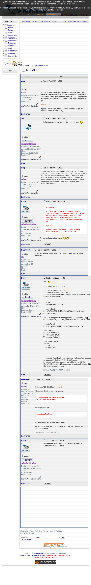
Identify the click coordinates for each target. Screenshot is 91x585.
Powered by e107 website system (32, 562)
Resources (12, 43)
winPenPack (38, 560)
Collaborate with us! (15, 51)
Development (13, 46)
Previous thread (29, 66)
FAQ (10, 48)
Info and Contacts (15, 56)
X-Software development (77, 21)
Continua (53, 14)
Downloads (12, 35)
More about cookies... (36, 14)
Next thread (40, 66)
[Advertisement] (47, 44)
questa (69, 253)
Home (10, 28)
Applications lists (14, 38)
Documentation (14, 41)
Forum (10, 30)
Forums (63, 21)
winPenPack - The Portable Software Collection (40, 21)
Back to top (25, 114)
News (10, 33)
